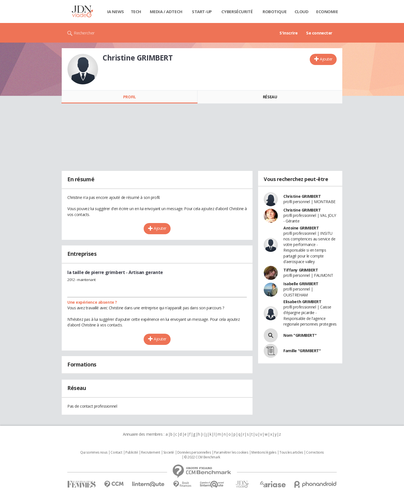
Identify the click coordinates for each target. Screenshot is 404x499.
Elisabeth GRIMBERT (302, 301)
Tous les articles (291, 452)
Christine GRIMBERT (302, 196)
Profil (129, 96)
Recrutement (150, 452)
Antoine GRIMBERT (301, 228)
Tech (136, 11)
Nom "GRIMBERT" (299, 335)
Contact (116, 452)
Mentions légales (263, 452)
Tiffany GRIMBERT (300, 270)
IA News (115, 11)
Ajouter (326, 59)
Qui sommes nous (93, 452)
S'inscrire (288, 33)
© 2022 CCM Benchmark (202, 457)
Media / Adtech (166, 11)
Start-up (202, 11)
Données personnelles (194, 452)
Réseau (270, 96)
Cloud (302, 11)
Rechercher (84, 33)
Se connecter (319, 33)
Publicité (131, 452)
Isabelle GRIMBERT (300, 283)
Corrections (314, 452)
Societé (168, 452)
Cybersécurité (237, 11)
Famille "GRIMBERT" (302, 350)
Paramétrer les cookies (231, 452)
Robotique (274, 11)
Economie (327, 11)
